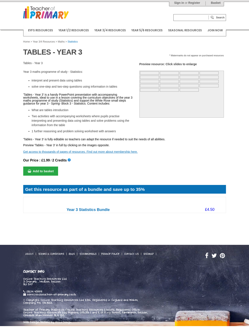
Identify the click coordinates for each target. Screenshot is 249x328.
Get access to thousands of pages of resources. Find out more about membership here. (80, 151)
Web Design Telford (36, 322)
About (29, 254)
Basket (216, 2)
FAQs (72, 254)
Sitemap (148, 254)
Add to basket (41, 171)
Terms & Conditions (51, 254)
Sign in (179, 2)
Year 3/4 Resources (44, 41)
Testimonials (88, 254)
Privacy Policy (110, 254)
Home (26, 41)
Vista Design (63, 322)
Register (194, 2)
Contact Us (131, 254)
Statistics (73, 41)
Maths (61, 41)
